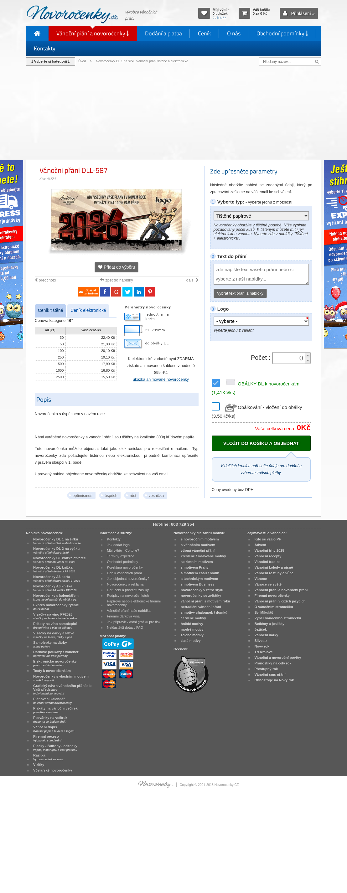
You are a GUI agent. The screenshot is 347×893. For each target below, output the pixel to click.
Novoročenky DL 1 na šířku (57, 541)
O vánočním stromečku (273, 607)
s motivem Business (198, 584)
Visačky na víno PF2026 (55, 616)
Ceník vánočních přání (124, 573)
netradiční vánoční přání (201, 607)
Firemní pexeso (47, 738)
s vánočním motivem (198, 545)
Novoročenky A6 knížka (54, 588)
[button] (307, 355)
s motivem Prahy (195, 567)
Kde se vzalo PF (267, 539)
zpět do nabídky (116, 280)
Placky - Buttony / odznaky (55, 747)
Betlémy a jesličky (269, 624)
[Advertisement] (173, 113)
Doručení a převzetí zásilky (128, 590)
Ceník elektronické (88, 310)
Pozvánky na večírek (50, 719)
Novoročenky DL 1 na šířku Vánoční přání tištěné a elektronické (142, 61)
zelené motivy (192, 635)
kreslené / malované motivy (203, 556)
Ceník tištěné (50, 310)
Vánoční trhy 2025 (269, 550)
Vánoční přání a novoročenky (92, 33)
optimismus (82, 495)
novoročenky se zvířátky (201, 595)
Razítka (48, 757)
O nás (234, 33)
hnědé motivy (192, 624)
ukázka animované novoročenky (161, 379)
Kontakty (44, 48)
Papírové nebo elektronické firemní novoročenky (134, 603)
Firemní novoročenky (272, 595)
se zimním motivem (197, 562)
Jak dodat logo (118, 545)
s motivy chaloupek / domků (204, 612)
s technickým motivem (199, 579)
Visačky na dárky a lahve (53, 635)
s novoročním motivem (200, 539)
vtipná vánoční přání (198, 550)
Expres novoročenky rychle (56, 607)
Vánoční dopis (53, 729)
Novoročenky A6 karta (56, 578)
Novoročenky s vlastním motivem (61, 678)
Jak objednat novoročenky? (128, 579)
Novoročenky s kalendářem (56, 597)
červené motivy (193, 618)
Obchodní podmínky (282, 33)
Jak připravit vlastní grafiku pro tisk (134, 622)
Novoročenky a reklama (125, 584)
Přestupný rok (266, 669)
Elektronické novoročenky (55, 663)
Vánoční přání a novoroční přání (281, 590)
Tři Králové (263, 652)
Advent (260, 545)
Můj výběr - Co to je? (123, 550)
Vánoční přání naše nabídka (129, 610)
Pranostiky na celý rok (272, 663)
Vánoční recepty (267, 556)
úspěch (111, 495)
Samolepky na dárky (50, 644)
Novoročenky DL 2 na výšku (56, 550)
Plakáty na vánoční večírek (55, 710)
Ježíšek (260, 629)
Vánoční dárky (266, 635)
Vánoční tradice (267, 562)
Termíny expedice (120, 556)
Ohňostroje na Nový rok (274, 680)
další (192, 280)
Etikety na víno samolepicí (55, 625)
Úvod (82, 61)
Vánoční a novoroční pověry (277, 657)
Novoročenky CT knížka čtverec (59, 560)
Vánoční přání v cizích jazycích (279, 601)
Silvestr (260, 641)
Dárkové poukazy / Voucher (55, 654)
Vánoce (260, 579)
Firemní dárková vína (123, 616)
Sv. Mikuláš (263, 612)
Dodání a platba (163, 33)
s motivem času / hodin (200, 573)
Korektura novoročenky (125, 567)
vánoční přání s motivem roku (205, 601)
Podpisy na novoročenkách (128, 595)
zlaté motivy (191, 641)
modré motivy (192, 629)
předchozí (45, 280)
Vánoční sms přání (269, 674)
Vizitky (38, 765)
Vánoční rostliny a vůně (273, 573)
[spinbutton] (289, 358)
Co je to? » (219, 17)
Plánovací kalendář (52, 701)
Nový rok (261, 646)
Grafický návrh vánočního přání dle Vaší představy (62, 689)
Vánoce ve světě (268, 584)
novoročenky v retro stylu (202, 590)
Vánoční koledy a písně (273, 567)
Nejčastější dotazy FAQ (125, 627)
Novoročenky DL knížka (54, 569)
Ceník (204, 33)
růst (133, 495)
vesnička (156, 495)
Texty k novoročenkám (52, 671)
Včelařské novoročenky (52, 770)
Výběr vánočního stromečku (277, 618)
